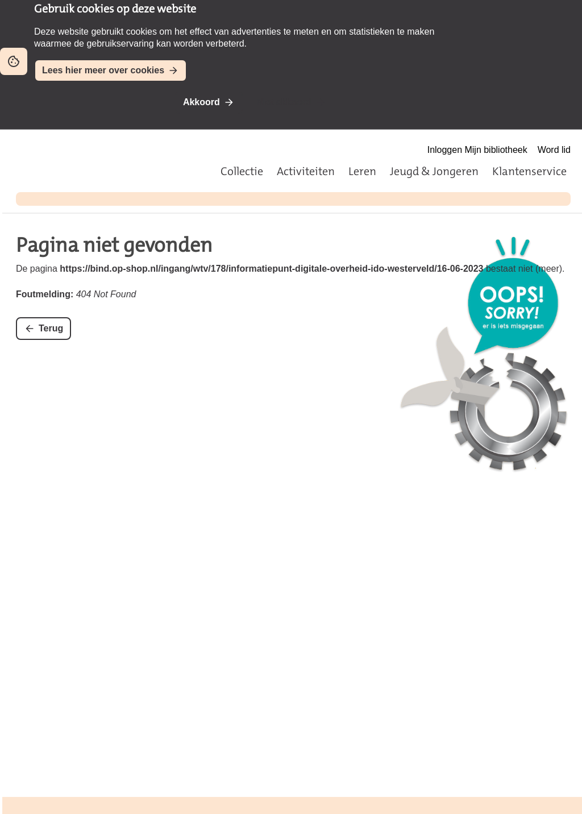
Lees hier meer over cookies (103, 70)
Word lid (554, 150)
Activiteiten (306, 171)
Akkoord (201, 102)
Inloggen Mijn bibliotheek (477, 150)
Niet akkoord (283, 102)
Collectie (242, 171)
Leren (362, 171)
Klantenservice (529, 171)
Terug (51, 328)
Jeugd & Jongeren (434, 171)
